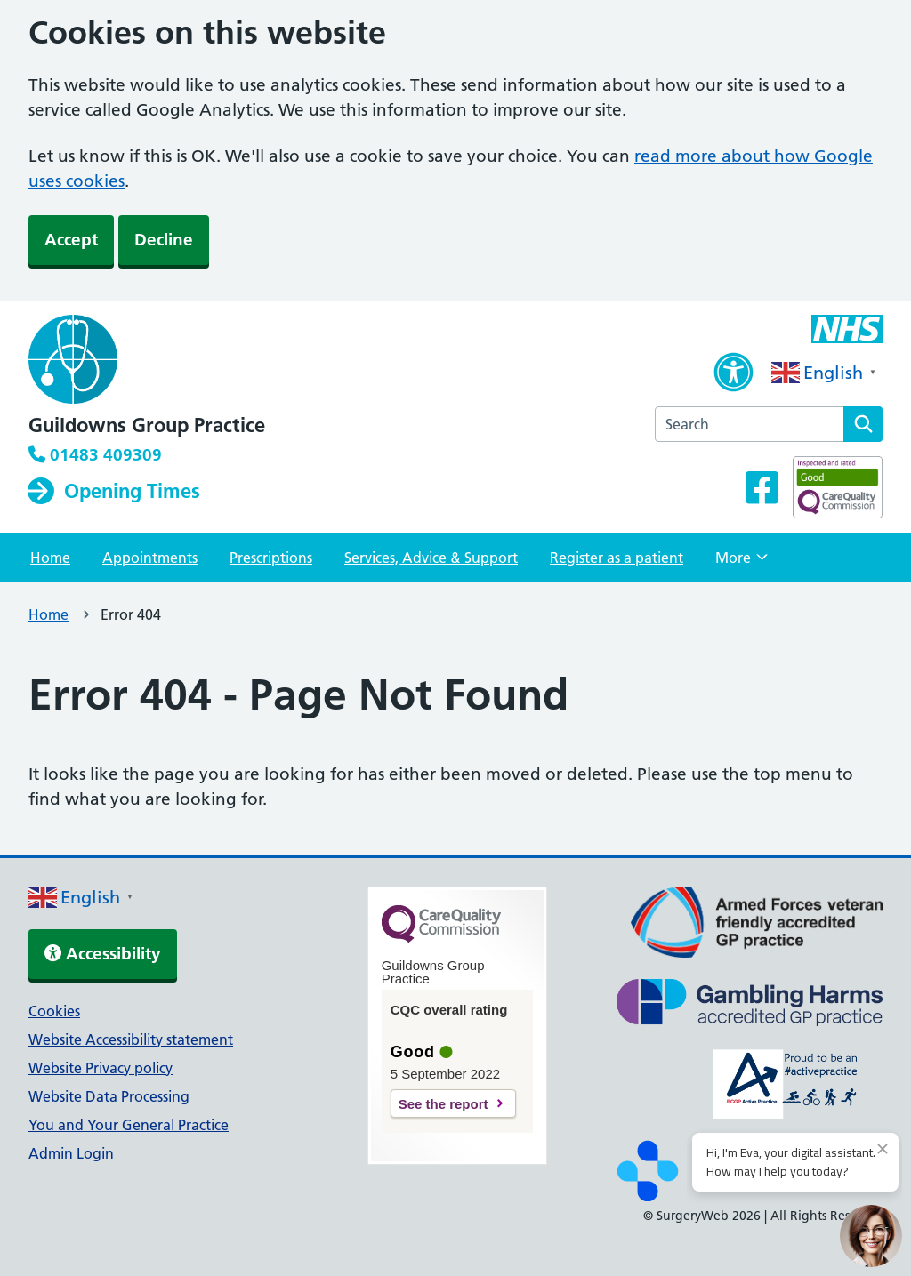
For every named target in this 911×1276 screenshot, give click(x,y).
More (741, 563)
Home (50, 557)
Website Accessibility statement (130, 1039)
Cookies (54, 1011)
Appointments (150, 557)
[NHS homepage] (146, 361)
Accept (71, 239)
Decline (163, 239)
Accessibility (102, 953)
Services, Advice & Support (431, 557)
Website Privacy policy (100, 1068)
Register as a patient (616, 557)
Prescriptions (271, 557)
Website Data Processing (108, 1096)
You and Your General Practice (128, 1125)
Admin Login (71, 1153)
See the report (443, 1103)
